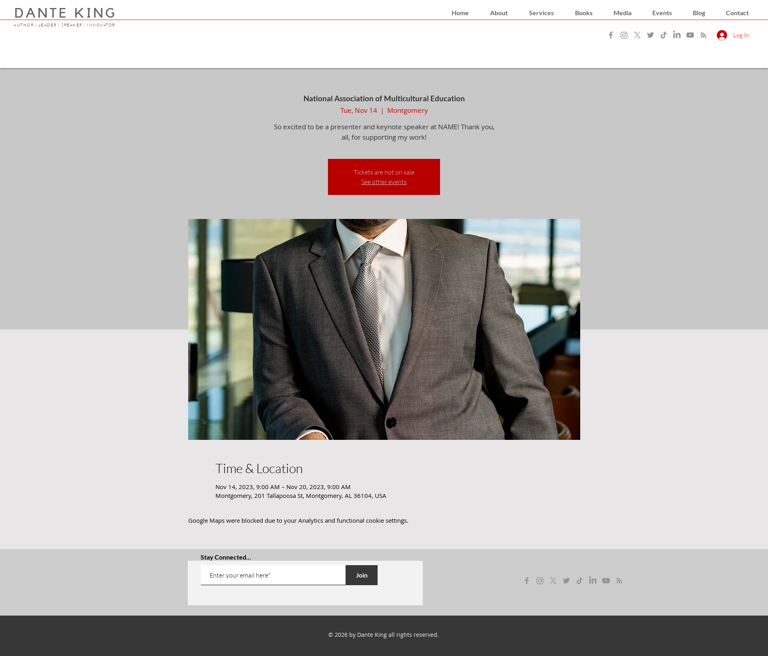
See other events (384, 182)
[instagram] (540, 580)
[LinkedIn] (677, 35)
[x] (553, 580)
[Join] (362, 575)
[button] (498, 13)
